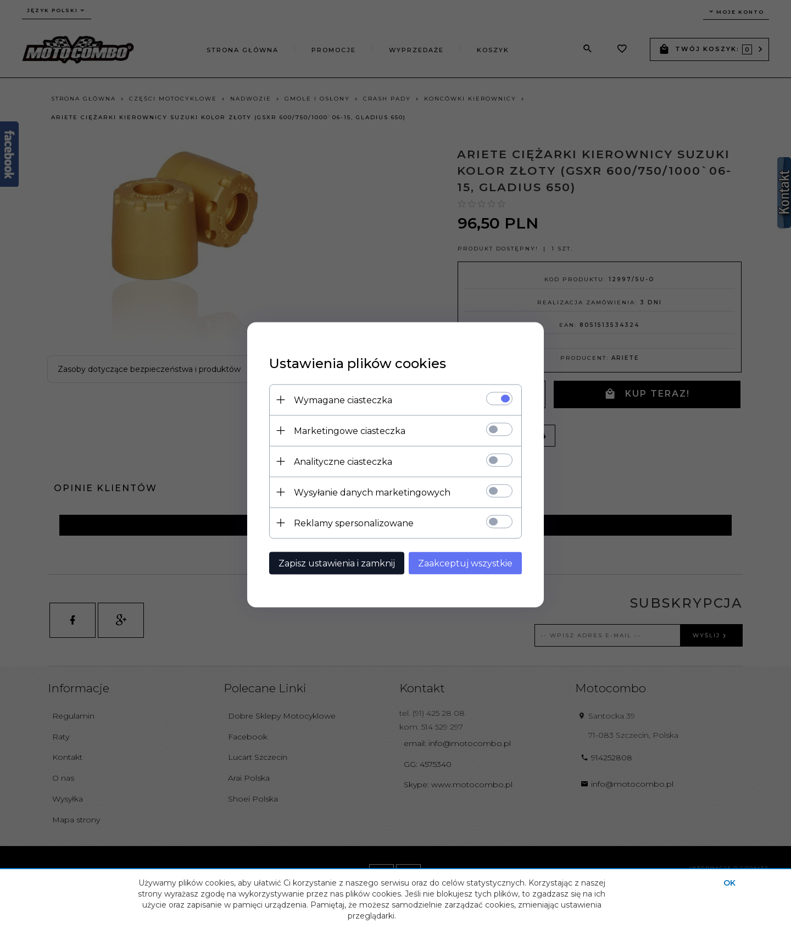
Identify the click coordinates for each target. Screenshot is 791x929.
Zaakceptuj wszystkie (465, 563)
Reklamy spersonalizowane (354, 523)
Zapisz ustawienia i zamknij (336, 563)
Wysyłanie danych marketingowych (372, 492)
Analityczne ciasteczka (343, 461)
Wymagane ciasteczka (343, 399)
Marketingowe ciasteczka (349, 430)
